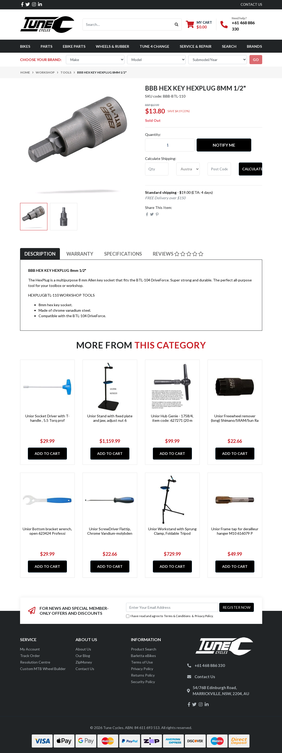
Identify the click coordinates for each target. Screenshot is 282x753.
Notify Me (224, 144)
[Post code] (219, 169)
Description (39, 254)
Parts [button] (46, 46)
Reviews (178, 254)
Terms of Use (142, 662)
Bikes (25, 46)
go (256, 59)
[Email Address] (172, 607)
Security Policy (143, 681)
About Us (83, 649)
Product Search (143, 649)
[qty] (156, 169)
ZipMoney (84, 662)
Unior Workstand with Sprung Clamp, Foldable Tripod (172, 531)
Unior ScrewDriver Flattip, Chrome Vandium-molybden (109, 531)
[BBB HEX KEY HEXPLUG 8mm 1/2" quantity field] (170, 145)
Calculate (252, 169)
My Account (30, 649)
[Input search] (127, 25)
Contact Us (85, 668)
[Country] (188, 169)
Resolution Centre (35, 662)
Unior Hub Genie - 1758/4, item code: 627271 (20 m (172, 418)
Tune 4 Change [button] (154, 46)
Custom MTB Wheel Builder (43, 668)
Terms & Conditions (177, 616)
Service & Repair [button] (195, 46)
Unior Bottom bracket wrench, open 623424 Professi (47, 531)
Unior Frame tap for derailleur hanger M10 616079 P (234, 531)
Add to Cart (47, 453)
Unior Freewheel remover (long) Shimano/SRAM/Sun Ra (235, 418)
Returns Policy (143, 675)
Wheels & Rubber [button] (112, 46)
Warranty (79, 254)
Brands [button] (254, 46)
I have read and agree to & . (170, 616)
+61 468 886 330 (210, 665)
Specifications (123, 254)
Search (229, 46)
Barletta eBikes (143, 655)
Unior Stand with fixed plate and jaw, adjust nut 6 (110, 418)
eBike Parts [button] (74, 46)
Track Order (30, 655)
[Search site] (177, 25)
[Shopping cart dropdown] (199, 24)
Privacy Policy (204, 616)
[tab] (40, 254)
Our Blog (83, 655)
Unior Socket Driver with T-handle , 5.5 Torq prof (47, 418)
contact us (251, 4)
